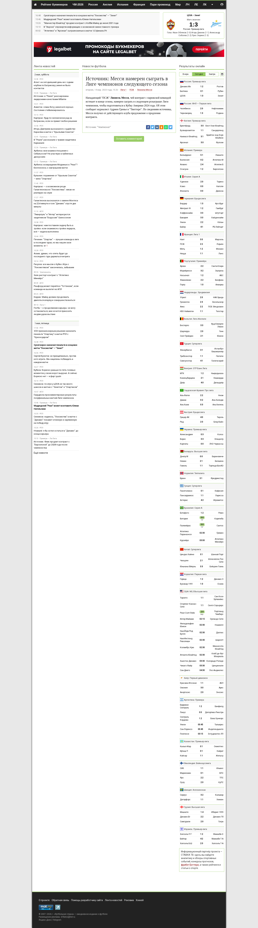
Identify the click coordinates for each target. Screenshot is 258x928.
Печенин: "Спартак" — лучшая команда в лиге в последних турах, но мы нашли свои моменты (56, 242)
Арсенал (184, 142)
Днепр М (184, 456)
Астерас (184, 500)
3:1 (202, 136)
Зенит (197, 15)
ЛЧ (187, 4)
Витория (184, 519)
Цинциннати (217, 666)
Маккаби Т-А (217, 839)
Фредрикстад (217, 478)
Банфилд (219, 706)
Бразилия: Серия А (193, 508)
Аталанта (184, 191)
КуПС (220, 782)
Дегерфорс (185, 799)
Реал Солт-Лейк (187, 613)
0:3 (201, 405)
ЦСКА (189, 15)
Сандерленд (217, 130)
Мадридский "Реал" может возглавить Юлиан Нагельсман (72, 19)
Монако (219, 249)
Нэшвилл (219, 625)
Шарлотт (219, 640)
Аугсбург (219, 203)
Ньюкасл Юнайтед (188, 136)
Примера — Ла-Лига (48, 93)
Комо (182, 186)
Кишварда (218, 378)
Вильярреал (185, 155)
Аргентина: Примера (194, 700)
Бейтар (183, 839)
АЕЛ (221, 683)
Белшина (219, 461)
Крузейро (184, 540)
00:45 (200, 724)
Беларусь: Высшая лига (195, 451)
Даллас (219, 632)
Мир (178, 4)
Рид (182, 422)
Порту (182, 285)
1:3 (201, 96)
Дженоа (219, 191)
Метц (182, 249)
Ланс (221, 253)
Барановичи (217, 456)
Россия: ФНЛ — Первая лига (197, 103)
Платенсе (184, 734)
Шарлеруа (184, 331)
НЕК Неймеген (187, 311)
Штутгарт (219, 213)
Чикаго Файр (186, 666)
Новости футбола (94, 66)
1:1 (202, 130)
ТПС (221, 778)
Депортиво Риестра (214, 712)
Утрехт (183, 297)
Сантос (220, 525)
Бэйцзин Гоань (216, 566)
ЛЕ (196, 4)
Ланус (183, 712)
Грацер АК (184, 417)
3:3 (201, 213)
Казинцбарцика (187, 378)
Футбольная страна (64, 914)
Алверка (219, 285)
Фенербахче (186, 350)
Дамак (183, 400)
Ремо (220, 513)
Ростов (220, 86)
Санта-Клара (217, 266)
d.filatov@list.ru (68, 917)
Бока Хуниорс (216, 718)
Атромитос (218, 500)
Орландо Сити (216, 619)
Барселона (218, 169)
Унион (183, 222)
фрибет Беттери (190, 864)
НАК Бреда (218, 297)
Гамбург (219, 208)
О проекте (44, 900)
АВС (221, 275)
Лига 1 (123, 90)
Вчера (185, 74)
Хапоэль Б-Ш (186, 843)
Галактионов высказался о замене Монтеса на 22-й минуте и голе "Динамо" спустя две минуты (56, 203)
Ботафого (184, 513)
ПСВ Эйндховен (215, 307)
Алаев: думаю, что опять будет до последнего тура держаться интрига (52, 255)
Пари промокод (160, 4)
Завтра (212, 74)
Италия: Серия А (192, 176)
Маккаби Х (218, 834)
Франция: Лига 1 (192, 234)
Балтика (184, 91)
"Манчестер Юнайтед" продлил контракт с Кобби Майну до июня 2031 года (81, 23)
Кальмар (219, 795)
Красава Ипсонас (188, 683)
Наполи (219, 186)
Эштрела (219, 271)
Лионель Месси (144, 90)
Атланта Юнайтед (188, 655)
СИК (182, 768)
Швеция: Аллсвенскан (195, 790)
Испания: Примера (193, 150)
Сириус (183, 795)
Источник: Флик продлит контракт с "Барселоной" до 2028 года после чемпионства (52, 444)
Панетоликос (186, 491)
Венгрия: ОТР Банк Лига (195, 368)
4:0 (202, 382)
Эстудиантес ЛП (215, 734)
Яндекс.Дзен (45, 920)
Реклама (129, 900)
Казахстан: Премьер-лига (196, 741)
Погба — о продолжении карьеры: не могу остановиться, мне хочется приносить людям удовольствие (54, 311)
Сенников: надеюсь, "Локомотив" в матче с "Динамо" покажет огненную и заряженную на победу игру (55, 419)
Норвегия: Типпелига (194, 473)
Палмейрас (185, 525)
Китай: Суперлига (192, 549)
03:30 (202, 661)
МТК (182, 373)
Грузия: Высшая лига (194, 807)
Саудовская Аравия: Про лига (198, 390)
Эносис (219, 692)
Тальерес (219, 724)
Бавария (184, 217)
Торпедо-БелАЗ (216, 466)
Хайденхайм (217, 217)
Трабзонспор (186, 356)
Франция (139, 4)
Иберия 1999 (217, 812)
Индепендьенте (215, 729)
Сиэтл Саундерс (215, 605)
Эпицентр (218, 439)
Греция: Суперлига (193, 486)
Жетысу (219, 756)
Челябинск (185, 108)
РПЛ (41, 79)
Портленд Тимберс (218, 612)
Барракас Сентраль (184, 706)
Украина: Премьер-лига (195, 429)
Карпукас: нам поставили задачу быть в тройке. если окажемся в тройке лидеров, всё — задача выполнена (55, 228)
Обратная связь (60, 900)
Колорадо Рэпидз (214, 661)
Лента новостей (44, 66)
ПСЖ (131, 90)
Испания (122, 4)
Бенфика (219, 280)
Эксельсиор (217, 302)
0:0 (201, 186)
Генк (221, 331)
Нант (182, 239)
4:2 (202, 500)
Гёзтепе (219, 356)
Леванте (219, 155)
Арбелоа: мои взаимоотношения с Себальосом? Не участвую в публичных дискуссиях (53, 153)
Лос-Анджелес (216, 670)
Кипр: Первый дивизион (196, 678)
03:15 (200, 734)
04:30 (202, 670)
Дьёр (182, 382)
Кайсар (183, 756)
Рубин (220, 91)
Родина (219, 113)
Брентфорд (185, 126)
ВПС (221, 773)
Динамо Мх (185, 86)
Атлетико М (218, 160)
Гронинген (185, 302)
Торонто (183, 598)
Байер (183, 227)
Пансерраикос (187, 495)
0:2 (201, 160)
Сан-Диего (185, 670)
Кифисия (219, 491)
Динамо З (218, 579)
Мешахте (184, 812)
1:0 (202, 285)
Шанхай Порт (217, 554)
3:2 (202, 271)
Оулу (182, 782)
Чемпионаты (45, 272)
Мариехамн (185, 773)
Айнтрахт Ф (185, 208)
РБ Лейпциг (218, 227)
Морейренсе (186, 271)
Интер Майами (187, 619)
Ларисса (219, 495)
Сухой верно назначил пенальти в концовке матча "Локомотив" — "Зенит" (80, 15)
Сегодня (199, 74)
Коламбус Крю (187, 647)
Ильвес (219, 768)
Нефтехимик (217, 108)
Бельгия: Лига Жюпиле (195, 319)
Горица (183, 579)
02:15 (202, 619)
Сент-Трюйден (186, 336)
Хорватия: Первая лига (195, 574)
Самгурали (185, 821)
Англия (107, 4)
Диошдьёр (218, 382)
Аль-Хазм (184, 405)
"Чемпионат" (104, 127)
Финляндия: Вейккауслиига (197, 763)
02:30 (202, 533)
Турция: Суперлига (193, 343)
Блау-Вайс (218, 422)
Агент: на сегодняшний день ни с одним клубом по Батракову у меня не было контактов (53, 85)
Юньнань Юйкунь (188, 566)
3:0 (202, 126)
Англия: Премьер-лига (195, 120)
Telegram (57, 920)
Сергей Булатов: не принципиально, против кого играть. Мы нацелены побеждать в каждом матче (55, 359)
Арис (221, 688)
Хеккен (220, 799)
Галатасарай (217, 361)
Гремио (220, 533)
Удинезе (184, 182)
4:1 (201, 227)
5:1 (201, 155)
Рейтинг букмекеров (54, 4)
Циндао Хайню (187, 554)
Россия (93, 4)
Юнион (220, 336)
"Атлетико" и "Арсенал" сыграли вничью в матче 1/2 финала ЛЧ (75, 30)
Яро (181, 778)
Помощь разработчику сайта (87, 900)
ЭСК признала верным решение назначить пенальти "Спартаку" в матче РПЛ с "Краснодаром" (55, 334)
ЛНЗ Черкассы (216, 444)
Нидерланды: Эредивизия (197, 292)
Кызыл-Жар (185, 746)
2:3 (201, 302)
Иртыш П (184, 751)
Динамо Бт (185, 817)
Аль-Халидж (217, 400)
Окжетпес (218, 746)
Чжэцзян (184, 560)
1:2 (201, 86)
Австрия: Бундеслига (194, 412)
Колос (220, 434)
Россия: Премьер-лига (193, 29)
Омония (184, 688)
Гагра (220, 821)
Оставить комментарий (129, 138)
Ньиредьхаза (217, 373)
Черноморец (186, 113)
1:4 (202, 812)
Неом (220, 395)
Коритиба (218, 519)
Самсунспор (186, 361)
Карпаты (184, 444)
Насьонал (184, 275)
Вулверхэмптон (187, 130)
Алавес (183, 164)
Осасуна (184, 169)
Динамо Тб (218, 817)
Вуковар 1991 (186, 584)
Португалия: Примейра (195, 261)
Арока (183, 266)
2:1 (201, 336)
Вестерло (184, 325)
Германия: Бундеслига (195, 198)
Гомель (183, 466)
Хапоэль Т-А (217, 843)
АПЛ (41, 211)
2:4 (201, 164)
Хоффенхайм (186, 213)
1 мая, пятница (42, 323)
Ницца (183, 253)
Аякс (182, 307)
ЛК (204, 4)
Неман (183, 461)
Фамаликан (185, 280)
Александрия (186, 434)
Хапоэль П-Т (186, 834)
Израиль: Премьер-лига (195, 829)
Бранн (183, 478)
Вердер (183, 203)
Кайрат (220, 751)
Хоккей (140, 900)
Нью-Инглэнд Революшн (186, 639)
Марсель (219, 239)
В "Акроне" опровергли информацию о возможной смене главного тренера (81, 27)
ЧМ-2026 (78, 4)
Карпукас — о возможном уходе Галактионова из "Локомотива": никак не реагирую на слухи (54, 189)
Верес (183, 439)
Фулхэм (219, 142)
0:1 (201, 91)
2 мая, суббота (42, 74)
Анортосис (185, 692)
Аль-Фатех (185, 395)
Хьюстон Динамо (188, 661)
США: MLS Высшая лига (195, 591)
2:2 (201, 222)
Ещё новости (41, 453)
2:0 (201, 108)
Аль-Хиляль (217, 405)
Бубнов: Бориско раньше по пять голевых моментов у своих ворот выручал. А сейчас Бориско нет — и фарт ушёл (55, 373)
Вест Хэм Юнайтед (214, 126)
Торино (220, 182)
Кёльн (220, 222)
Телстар (219, 311)
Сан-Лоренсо (186, 729)
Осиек (220, 584)
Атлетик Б (218, 164)
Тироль (220, 417)
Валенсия (184, 160)
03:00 (202, 540)
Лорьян (220, 244)
